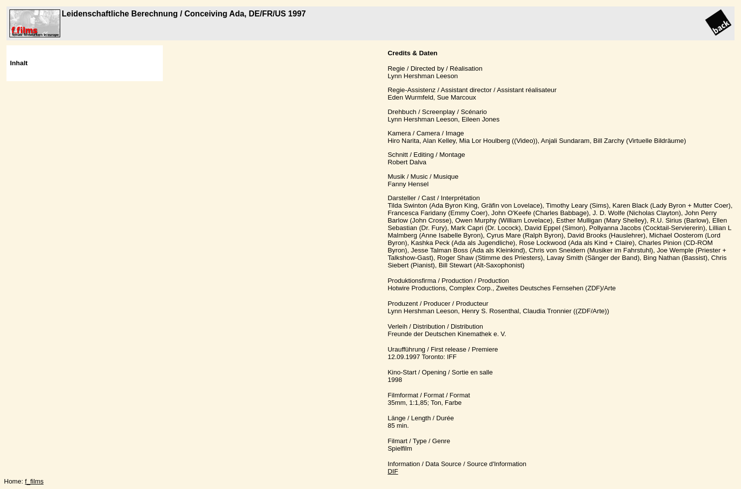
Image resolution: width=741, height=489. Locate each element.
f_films (34, 481)
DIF (392, 471)
